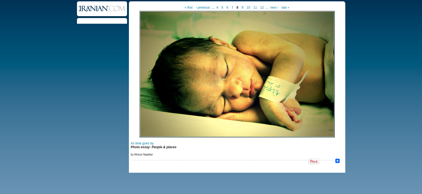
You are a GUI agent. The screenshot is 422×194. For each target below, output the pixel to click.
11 (255, 7)
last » (285, 7)
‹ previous (203, 7)
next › (274, 7)
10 (248, 7)
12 (262, 7)
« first (188, 7)
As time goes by (142, 143)
